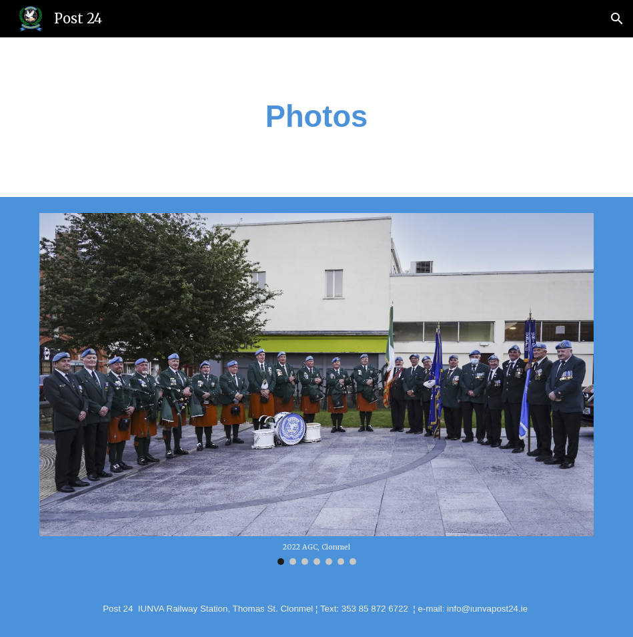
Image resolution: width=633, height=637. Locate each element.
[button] (617, 19)
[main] (316, 117)
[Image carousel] (316, 389)
